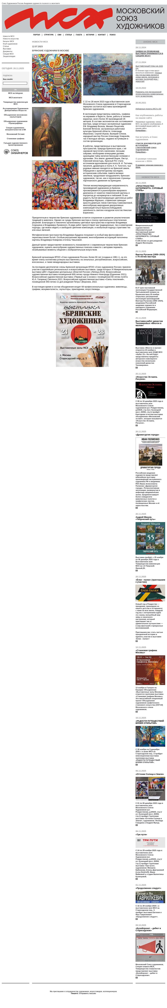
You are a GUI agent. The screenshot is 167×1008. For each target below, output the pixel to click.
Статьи (6, 46)
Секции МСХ (8, 54)
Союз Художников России (12, 3)
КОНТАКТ (102, 35)
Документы (7, 51)
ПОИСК (113, 35)
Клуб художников (10, 44)
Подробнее (141, 130)
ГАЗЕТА (79, 35)
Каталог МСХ (8, 41)
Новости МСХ (8, 36)
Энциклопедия (9, 56)
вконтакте (55, 3)
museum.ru (46, 3)
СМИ (59, 35)
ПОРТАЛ (36, 35)
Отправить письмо (87, 993)
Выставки (7, 49)
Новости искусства (11, 39)
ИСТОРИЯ (90, 35)
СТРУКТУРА (49, 35)
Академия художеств (32, 3)
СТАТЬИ (68, 35)
